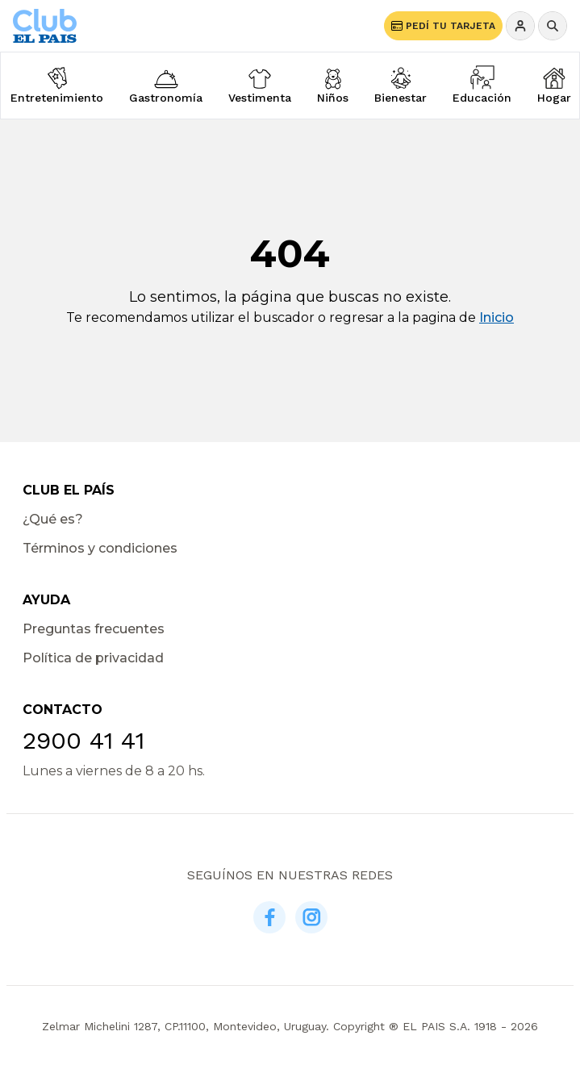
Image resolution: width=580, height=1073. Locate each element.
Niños (332, 97)
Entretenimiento (56, 97)
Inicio (496, 317)
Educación (482, 97)
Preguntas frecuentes (94, 629)
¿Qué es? (53, 519)
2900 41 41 (83, 740)
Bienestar (400, 97)
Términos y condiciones (100, 548)
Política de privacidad (93, 658)
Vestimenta (259, 97)
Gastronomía (165, 97)
